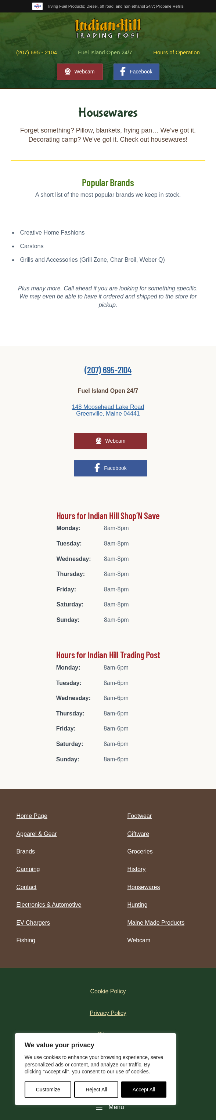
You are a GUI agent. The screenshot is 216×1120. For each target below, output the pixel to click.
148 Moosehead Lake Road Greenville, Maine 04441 (108, 410)
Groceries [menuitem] (140, 851)
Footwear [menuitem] (139, 816)
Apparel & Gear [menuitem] (36, 834)
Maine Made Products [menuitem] (156, 923)
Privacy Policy (108, 1013)
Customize (48, 1089)
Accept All (144, 1089)
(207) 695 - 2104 (36, 52)
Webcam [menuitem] (139, 940)
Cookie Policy (108, 991)
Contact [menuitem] (26, 887)
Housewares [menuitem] (143, 887)
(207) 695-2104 (108, 369)
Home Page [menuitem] (31, 816)
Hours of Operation (176, 52)
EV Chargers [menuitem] (33, 923)
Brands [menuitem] (25, 851)
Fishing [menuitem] (25, 940)
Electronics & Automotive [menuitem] (48, 905)
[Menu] (108, 1107)
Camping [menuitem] (28, 869)
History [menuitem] (136, 869)
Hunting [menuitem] (137, 905)
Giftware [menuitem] (138, 834)
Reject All (96, 1089)
